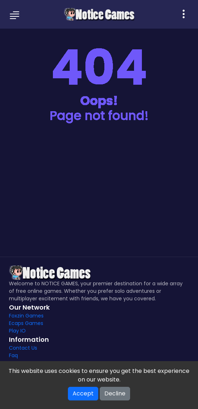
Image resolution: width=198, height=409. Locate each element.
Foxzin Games (26, 315)
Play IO (17, 330)
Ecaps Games (26, 323)
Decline (114, 393)
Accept (83, 393)
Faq (13, 355)
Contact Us (23, 347)
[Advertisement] (99, 196)
